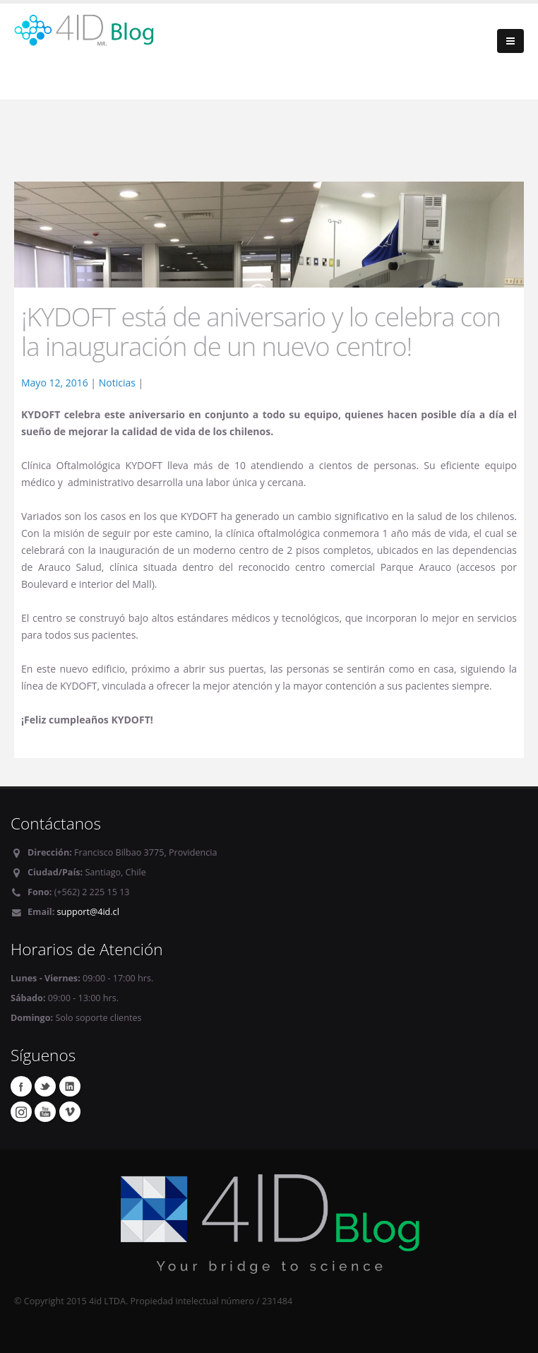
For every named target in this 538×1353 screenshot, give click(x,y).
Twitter (45, 1086)
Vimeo (69, 1111)
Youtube (45, 1111)
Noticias (117, 382)
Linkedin (69, 1086)
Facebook (21, 1086)
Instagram (21, 1111)
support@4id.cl (88, 912)
